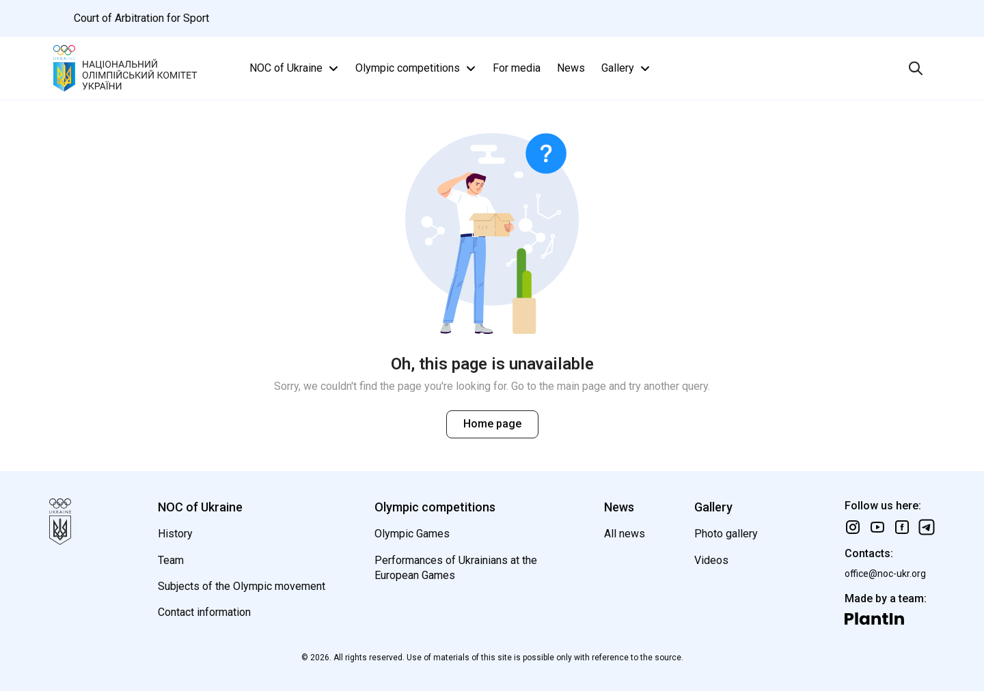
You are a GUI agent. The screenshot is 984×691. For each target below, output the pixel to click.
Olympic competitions (417, 68)
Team (171, 560)
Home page (492, 423)
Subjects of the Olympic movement (241, 586)
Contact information (204, 612)
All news (624, 533)
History (175, 533)
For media (517, 67)
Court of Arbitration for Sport (141, 18)
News (571, 67)
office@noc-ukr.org (885, 573)
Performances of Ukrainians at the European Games (455, 568)
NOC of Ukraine (295, 68)
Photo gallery (726, 533)
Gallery (627, 68)
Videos (711, 560)
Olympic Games (412, 533)
